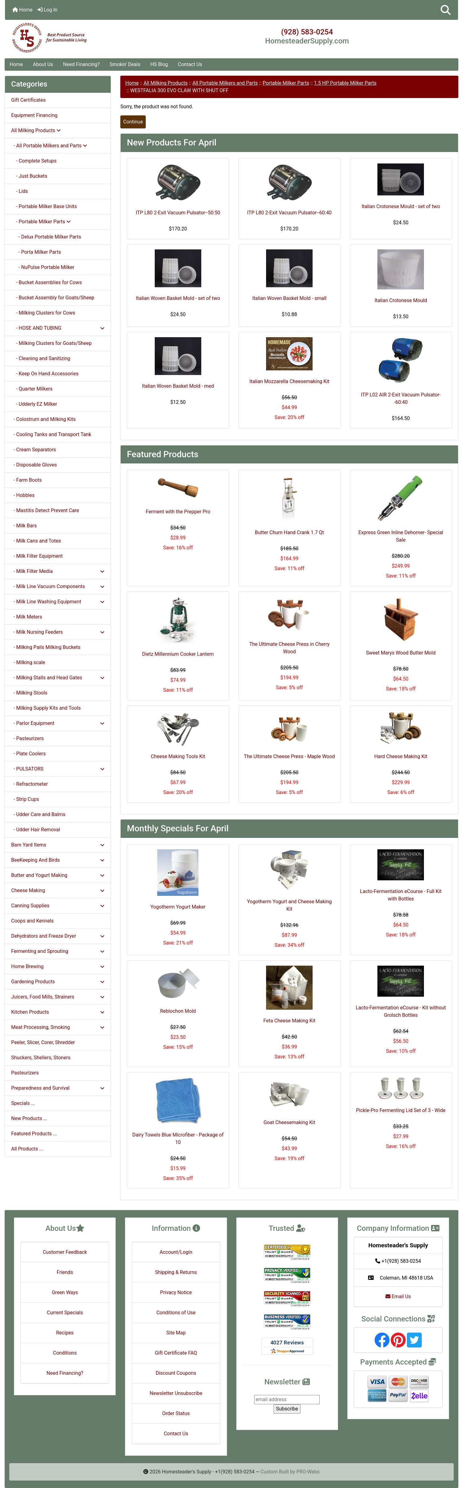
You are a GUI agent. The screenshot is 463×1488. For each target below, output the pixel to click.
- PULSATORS (58, 769)
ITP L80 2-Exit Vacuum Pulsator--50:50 (178, 213)
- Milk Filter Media (58, 571)
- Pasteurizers (27, 738)
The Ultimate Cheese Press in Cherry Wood (289, 648)
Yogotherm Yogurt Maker (178, 907)
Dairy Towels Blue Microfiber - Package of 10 (178, 1138)
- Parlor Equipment (58, 723)
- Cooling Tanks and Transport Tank (51, 434)
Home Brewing (58, 966)
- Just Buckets (29, 176)
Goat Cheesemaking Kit (289, 1122)
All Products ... (27, 1149)
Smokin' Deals (124, 64)
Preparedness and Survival (58, 1088)
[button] (445, 9)
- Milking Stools (29, 693)
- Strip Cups (25, 799)
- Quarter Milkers (32, 389)
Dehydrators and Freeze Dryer (58, 936)
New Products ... (29, 1118)
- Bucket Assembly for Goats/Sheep (52, 298)
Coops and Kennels (32, 921)
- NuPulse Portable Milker (42, 267)
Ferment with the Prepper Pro (178, 512)
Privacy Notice (176, 1292)
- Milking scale (28, 662)
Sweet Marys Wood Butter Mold (400, 653)
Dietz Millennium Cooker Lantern (178, 654)
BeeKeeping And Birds (58, 860)
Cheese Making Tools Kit (178, 756)
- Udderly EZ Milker (34, 404)
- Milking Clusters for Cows (43, 313)
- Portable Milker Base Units (44, 206)
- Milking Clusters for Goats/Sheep (51, 343)
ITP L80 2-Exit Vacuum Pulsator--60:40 (289, 213)
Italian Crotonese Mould (401, 300)
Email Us (398, 1296)
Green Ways (65, 1292)
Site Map (176, 1333)
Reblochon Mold (178, 1011)
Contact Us (190, 64)
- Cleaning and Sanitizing (40, 358)
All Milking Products (166, 83)
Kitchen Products (58, 1012)
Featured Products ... (34, 1134)
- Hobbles (22, 495)
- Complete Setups (33, 161)
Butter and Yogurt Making (58, 875)
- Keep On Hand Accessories (44, 374)
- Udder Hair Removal (35, 830)
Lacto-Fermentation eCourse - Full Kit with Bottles (401, 895)
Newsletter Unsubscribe (176, 1393)
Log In (47, 10)
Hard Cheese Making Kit (400, 756)
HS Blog (159, 64)
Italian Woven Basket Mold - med (178, 386)
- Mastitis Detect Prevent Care (45, 510)
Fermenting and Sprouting (58, 951)
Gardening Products (58, 982)
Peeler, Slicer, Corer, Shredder (43, 1042)
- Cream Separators (33, 450)
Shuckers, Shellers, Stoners (40, 1058)
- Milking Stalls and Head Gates (58, 678)
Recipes (64, 1333)
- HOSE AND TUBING (58, 328)
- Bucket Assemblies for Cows (46, 282)
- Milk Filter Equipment (37, 556)
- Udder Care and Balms (38, 814)
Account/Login (176, 1252)
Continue (133, 122)
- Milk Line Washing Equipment (58, 602)
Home (22, 10)
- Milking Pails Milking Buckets (45, 647)
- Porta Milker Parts (36, 252)
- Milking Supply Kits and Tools (46, 708)
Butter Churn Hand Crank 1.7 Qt (289, 532)
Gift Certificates (28, 100)
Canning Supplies (58, 906)
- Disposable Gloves (34, 465)
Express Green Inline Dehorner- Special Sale (400, 536)
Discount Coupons (176, 1373)
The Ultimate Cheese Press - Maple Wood (289, 756)
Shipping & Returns (176, 1272)
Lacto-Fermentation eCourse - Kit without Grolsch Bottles (401, 1011)
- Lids (19, 191)
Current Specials (65, 1313)
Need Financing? (81, 64)
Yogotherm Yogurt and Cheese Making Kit (289, 905)
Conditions (65, 1353)
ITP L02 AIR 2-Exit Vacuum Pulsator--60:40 (401, 398)
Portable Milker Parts (286, 83)
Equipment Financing (34, 115)
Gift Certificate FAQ (176, 1353)
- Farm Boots (26, 480)
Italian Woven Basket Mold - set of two (178, 298)
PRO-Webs (308, 1472)
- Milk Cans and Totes (36, 541)
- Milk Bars (24, 526)
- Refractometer (29, 784)
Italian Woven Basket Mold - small (289, 298)
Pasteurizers (25, 1073)
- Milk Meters (26, 617)
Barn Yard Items (58, 845)
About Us (43, 64)
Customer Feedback (65, 1252)
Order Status (176, 1413)
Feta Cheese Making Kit (289, 1021)
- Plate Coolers (28, 754)
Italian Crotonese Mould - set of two (401, 206)
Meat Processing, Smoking (58, 1027)
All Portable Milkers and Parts (225, 83)
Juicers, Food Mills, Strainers (58, 997)
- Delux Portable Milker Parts (46, 237)
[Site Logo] (80, 37)
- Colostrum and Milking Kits (43, 419)
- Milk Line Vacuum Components (58, 586)
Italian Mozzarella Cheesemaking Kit (289, 381)
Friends (65, 1272)
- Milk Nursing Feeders (58, 632)
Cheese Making (58, 890)
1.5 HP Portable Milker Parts (345, 83)
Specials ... (23, 1103)
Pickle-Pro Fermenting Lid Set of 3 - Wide (401, 1110)
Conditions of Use (175, 1313)
